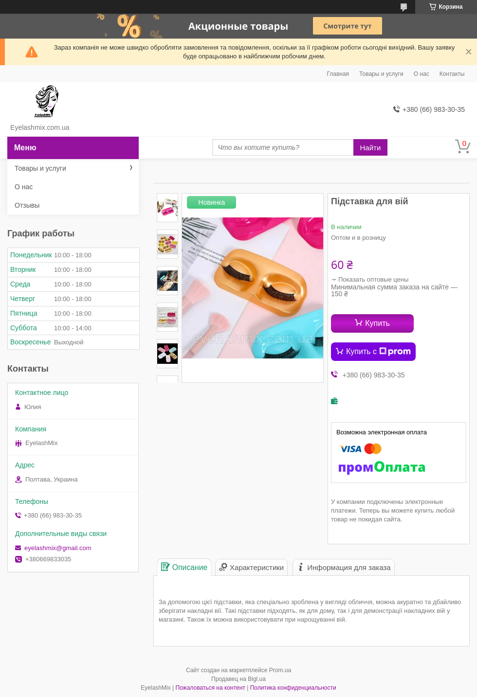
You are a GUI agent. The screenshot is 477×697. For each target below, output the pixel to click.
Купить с (378, 351)
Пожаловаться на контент (210, 687)
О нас (421, 74)
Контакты (452, 74)
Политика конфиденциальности (293, 687)
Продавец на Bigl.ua (238, 679)
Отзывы (27, 205)
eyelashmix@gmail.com (57, 548)
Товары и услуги (381, 74)
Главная (338, 74)
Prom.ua (280, 670)
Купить (377, 323)
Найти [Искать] (370, 147)
